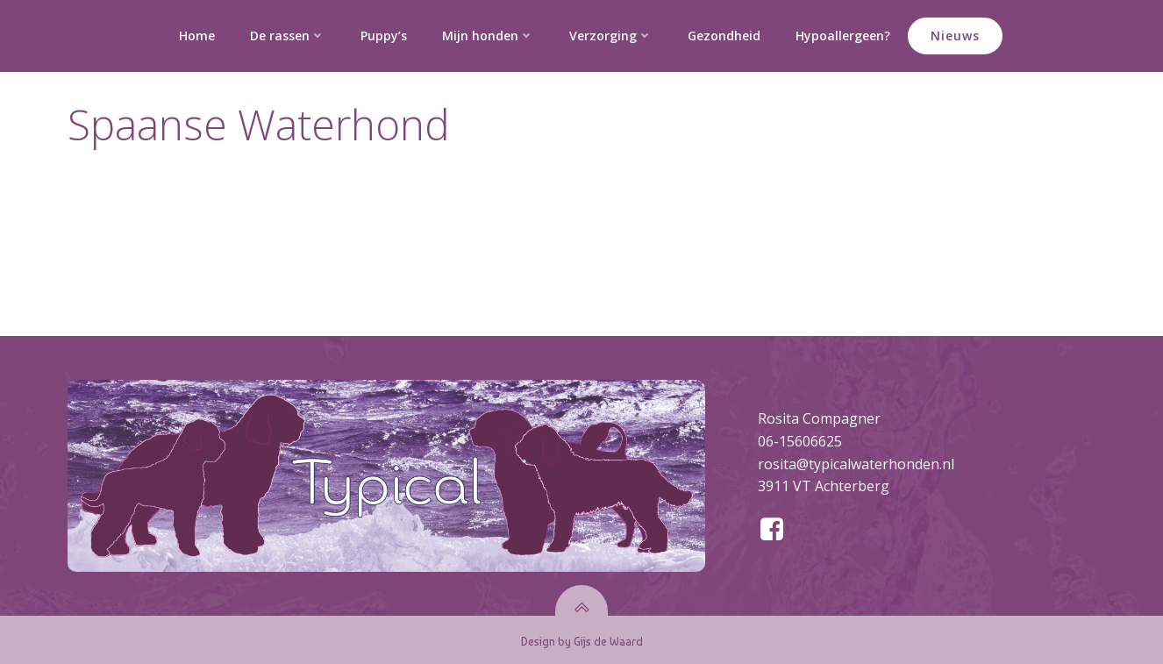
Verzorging (611, 35)
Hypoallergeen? (843, 35)
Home (197, 35)
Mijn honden (488, 35)
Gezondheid (724, 35)
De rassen (287, 35)
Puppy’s (383, 35)
